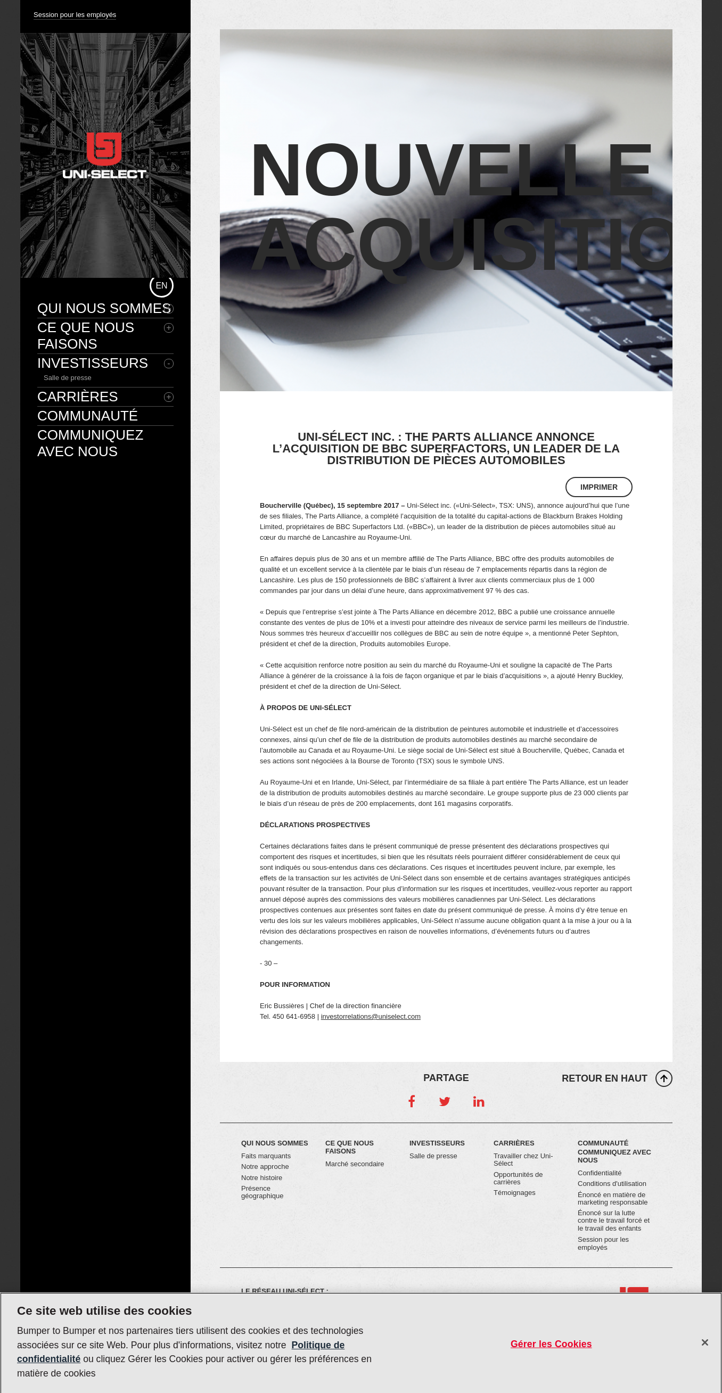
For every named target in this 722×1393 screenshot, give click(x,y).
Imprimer (599, 487)
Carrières (77, 397)
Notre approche (265, 1167)
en (161, 285)
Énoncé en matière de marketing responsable (613, 1198)
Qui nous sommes (104, 308)
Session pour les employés (75, 15)
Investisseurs (92, 363)
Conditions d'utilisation (612, 1184)
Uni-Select (105, 155)
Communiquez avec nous (90, 443)
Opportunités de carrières (518, 1178)
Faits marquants (266, 1156)
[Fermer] (705, 1346)
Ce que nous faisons (85, 335)
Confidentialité (599, 1173)
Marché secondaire (354, 1164)
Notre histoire (261, 1178)
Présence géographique (262, 1192)
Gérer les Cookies (551, 1347)
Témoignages (515, 1193)
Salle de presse (68, 378)
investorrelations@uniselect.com (371, 1016)
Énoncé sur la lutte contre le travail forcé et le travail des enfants (614, 1220)
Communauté (87, 416)
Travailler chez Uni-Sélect (523, 1159)
